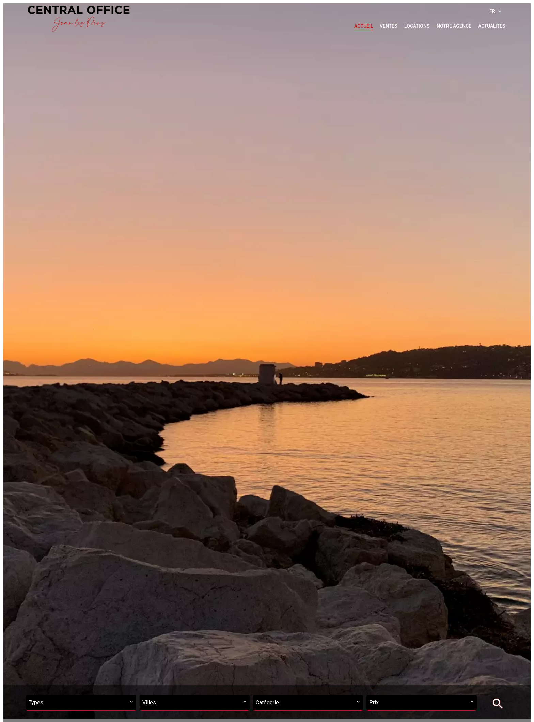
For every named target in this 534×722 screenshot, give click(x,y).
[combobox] (81, 703)
